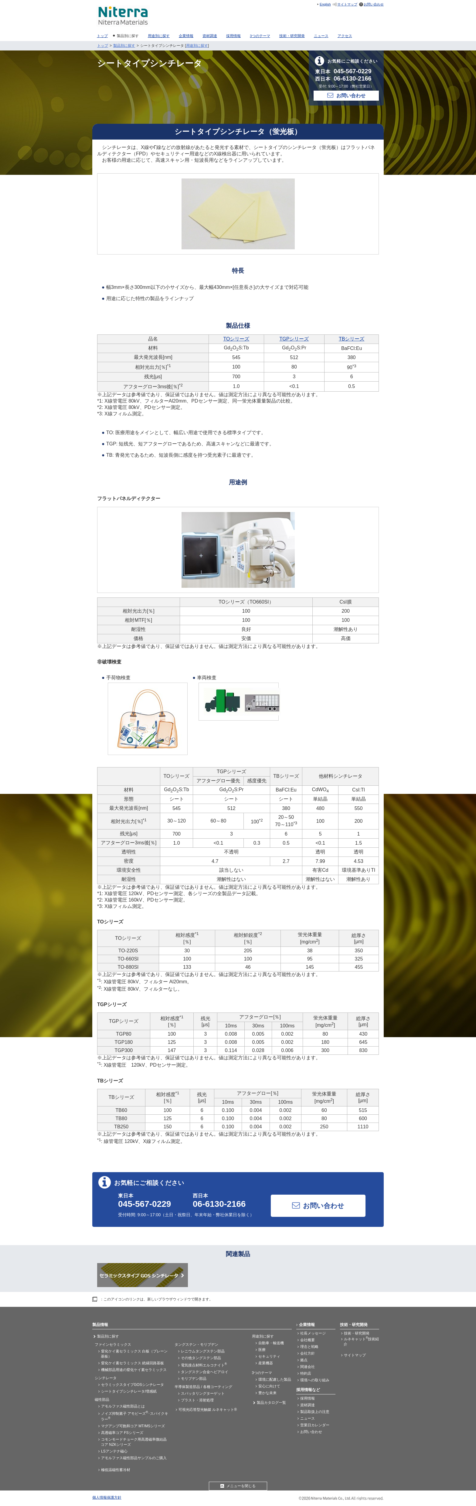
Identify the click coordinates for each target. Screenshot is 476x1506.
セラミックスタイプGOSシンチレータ (132, 1385)
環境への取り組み (314, 1380)
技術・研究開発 (356, 1333)
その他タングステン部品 (201, 1358)
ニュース (307, 1418)
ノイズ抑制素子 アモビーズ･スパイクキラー (134, 1416)
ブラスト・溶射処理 (197, 1400)
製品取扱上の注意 (314, 1412)
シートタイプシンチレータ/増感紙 (129, 1391)
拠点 (304, 1360)
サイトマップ (347, 4)
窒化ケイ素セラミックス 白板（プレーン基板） (134, 1354)
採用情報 (307, 1398)
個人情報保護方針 (106, 1497)
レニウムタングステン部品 (203, 1351)
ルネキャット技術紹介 (361, 1341)
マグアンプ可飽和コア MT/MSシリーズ (133, 1426)
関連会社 (307, 1367)
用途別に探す (197, 45)
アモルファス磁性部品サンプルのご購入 (134, 1458)
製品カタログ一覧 (271, 1402)
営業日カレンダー (314, 1425)
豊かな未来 (267, 1393)
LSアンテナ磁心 (114, 1451)
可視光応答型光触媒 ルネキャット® (207, 1409)
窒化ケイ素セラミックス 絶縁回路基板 (132, 1363)
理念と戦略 (309, 1347)
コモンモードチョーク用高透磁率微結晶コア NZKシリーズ (134, 1442)
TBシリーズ (351, 338)
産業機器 (265, 1363)
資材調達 (307, 1405)
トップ (102, 45)
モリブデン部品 (193, 1378)
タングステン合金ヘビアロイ (204, 1372)
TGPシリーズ (294, 338)
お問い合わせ (374, 4)
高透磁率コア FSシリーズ (122, 1433)
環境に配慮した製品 (274, 1379)
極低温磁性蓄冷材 (115, 1470)
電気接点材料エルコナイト (204, 1364)
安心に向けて (269, 1386)
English (325, 4)
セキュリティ (269, 1356)
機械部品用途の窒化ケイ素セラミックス (134, 1370)
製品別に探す (124, 45)
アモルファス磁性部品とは (123, 1406)
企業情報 (307, 1324)
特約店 (305, 1373)
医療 (262, 1350)
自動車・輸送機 (271, 1343)
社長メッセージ (313, 1333)
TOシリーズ (236, 338)
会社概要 (307, 1340)
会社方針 (307, 1353)
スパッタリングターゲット (203, 1393)
